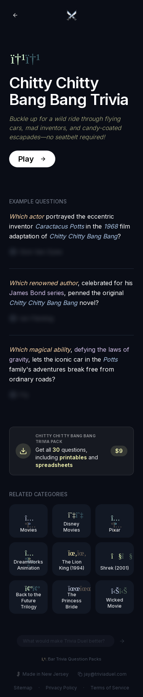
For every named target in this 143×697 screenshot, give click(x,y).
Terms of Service (109, 688)
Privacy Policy (61, 688)
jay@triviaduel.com (102, 674)
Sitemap (23, 688)
